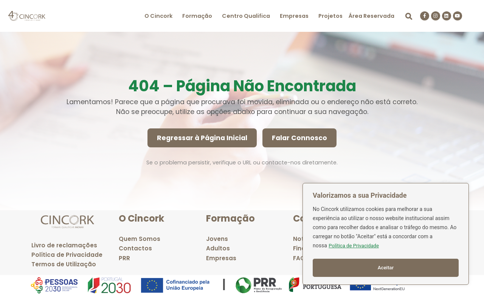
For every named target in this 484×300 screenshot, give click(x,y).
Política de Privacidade (355, 248)
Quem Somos (139, 239)
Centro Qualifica (246, 16)
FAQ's (301, 258)
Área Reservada (371, 16)
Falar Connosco (299, 137)
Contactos (135, 248)
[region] (385, 235)
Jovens (217, 239)
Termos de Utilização (63, 264)
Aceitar (385, 268)
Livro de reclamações (64, 245)
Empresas (294, 16)
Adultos (218, 248)
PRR (124, 258)
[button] (160, 16)
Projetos (330, 16)
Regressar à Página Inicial (202, 137)
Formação (197, 16)
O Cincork (158, 16)
